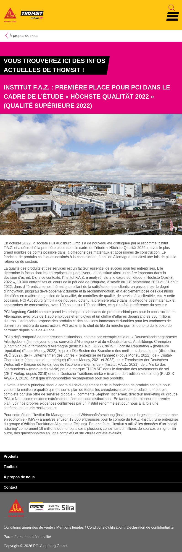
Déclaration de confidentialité (150, 527)
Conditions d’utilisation (105, 527)
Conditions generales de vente (28, 527)
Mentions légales (70, 527)
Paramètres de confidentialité (27, 537)
